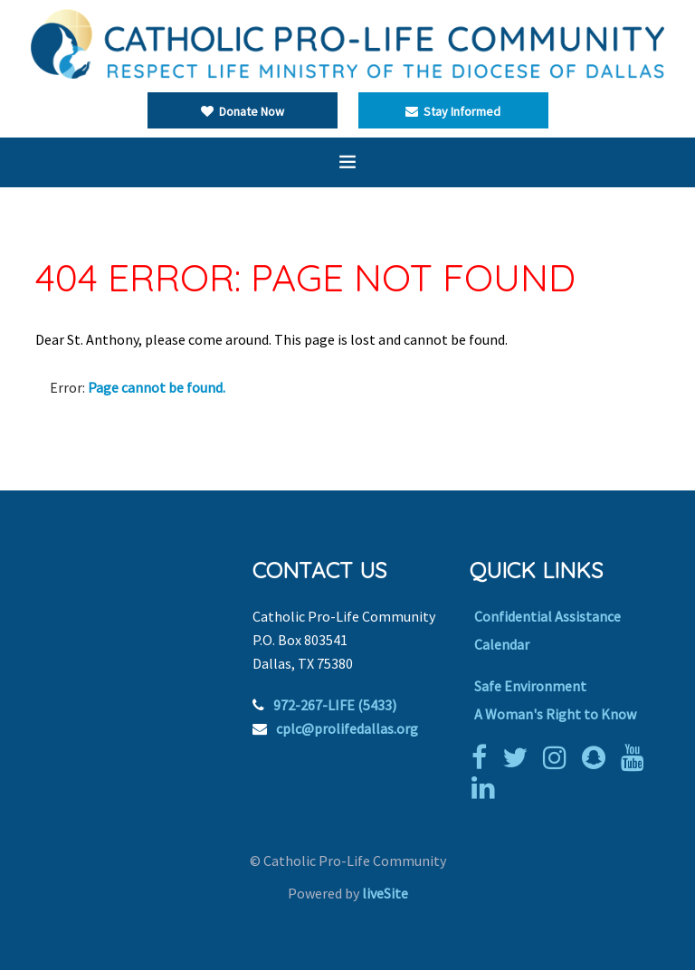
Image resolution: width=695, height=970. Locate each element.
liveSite (385, 893)
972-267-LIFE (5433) (334, 705)
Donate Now (242, 111)
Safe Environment (530, 686)
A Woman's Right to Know (555, 714)
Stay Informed (452, 111)
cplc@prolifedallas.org (347, 728)
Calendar (501, 644)
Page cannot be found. (156, 387)
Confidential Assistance (547, 616)
